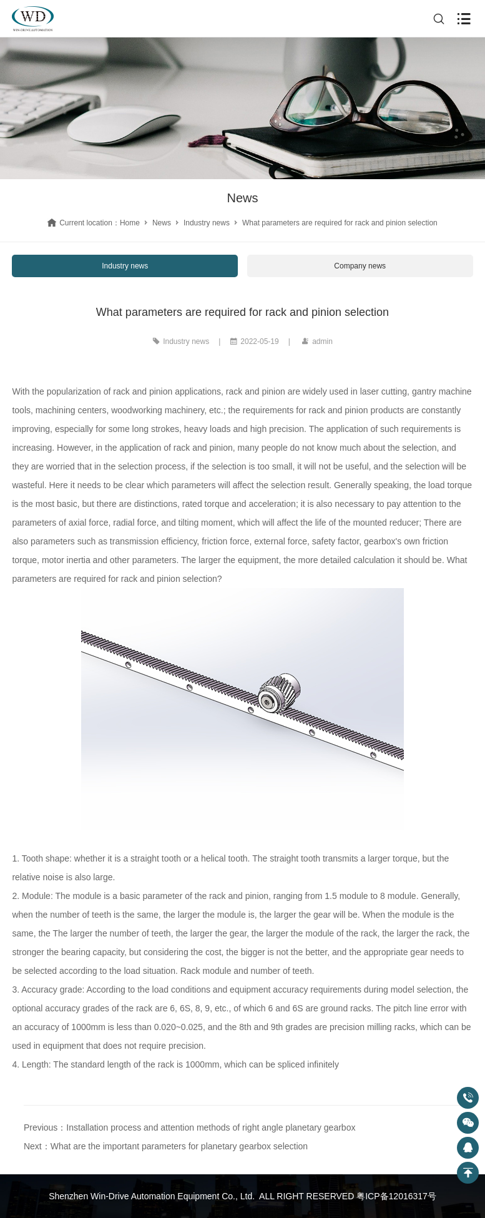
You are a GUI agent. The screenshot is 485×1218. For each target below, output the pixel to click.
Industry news (207, 223)
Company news (360, 266)
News (161, 223)
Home (130, 223)
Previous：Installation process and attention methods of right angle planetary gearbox (190, 1127)
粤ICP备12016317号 (396, 1196)
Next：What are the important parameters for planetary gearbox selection (166, 1146)
